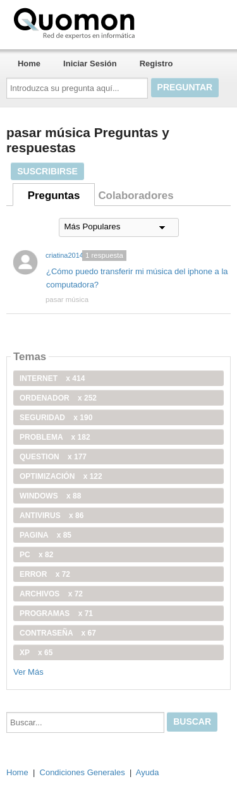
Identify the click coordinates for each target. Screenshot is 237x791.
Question (53, 456)
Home (29, 63)
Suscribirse (47, 171)
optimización (61, 476)
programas (56, 613)
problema (55, 437)
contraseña (58, 633)
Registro (156, 63)
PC (36, 554)
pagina (45, 535)
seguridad (56, 417)
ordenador (58, 398)
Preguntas (54, 196)
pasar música (67, 299)
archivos (51, 593)
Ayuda (147, 772)
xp (36, 652)
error (45, 574)
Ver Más (28, 672)
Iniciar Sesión (90, 63)
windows (50, 496)
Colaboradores (135, 196)
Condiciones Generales (82, 772)
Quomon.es (114, 22)
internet (52, 378)
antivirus (51, 515)
